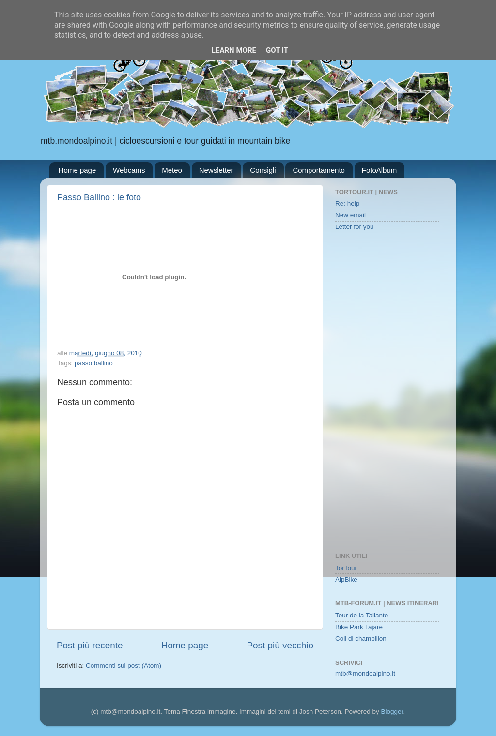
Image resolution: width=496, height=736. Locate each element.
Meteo (172, 170)
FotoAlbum (379, 170)
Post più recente (90, 645)
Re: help (347, 203)
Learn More (234, 50)
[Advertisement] (387, 392)
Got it (277, 50)
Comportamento (319, 170)
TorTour (346, 567)
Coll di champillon (361, 638)
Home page (77, 170)
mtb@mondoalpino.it (365, 673)
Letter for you (354, 226)
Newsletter (216, 170)
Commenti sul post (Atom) (123, 665)
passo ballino (94, 363)
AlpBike (346, 579)
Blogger (392, 711)
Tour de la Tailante (361, 615)
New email (350, 215)
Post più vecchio (280, 645)
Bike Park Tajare (359, 627)
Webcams (129, 170)
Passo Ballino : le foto (99, 197)
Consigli (263, 170)
